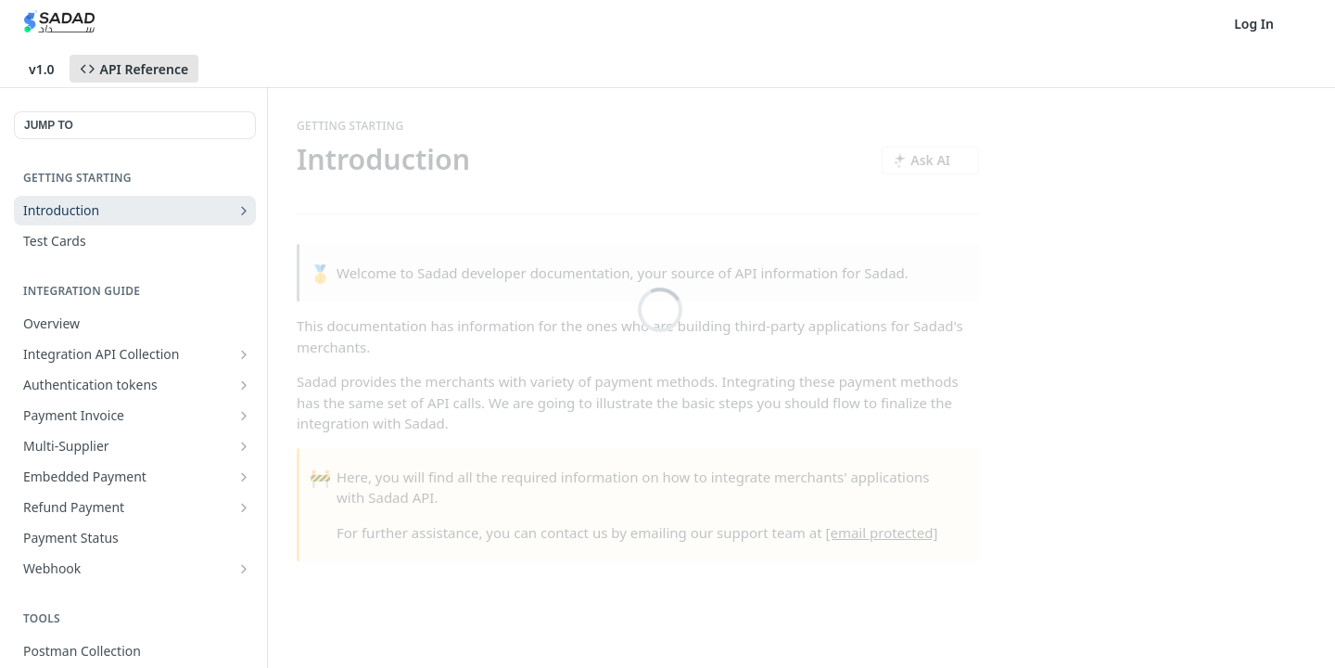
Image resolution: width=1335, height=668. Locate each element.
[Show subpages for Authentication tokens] (243, 385)
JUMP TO (48, 125)
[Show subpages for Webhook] (243, 568)
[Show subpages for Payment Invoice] (243, 415)
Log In (1254, 23)
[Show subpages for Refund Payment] (243, 507)
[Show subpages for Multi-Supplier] (243, 446)
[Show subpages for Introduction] (243, 210)
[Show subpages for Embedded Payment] (243, 476)
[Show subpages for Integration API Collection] (243, 354)
